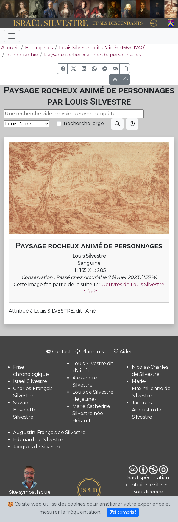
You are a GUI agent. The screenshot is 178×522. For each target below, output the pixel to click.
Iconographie (22, 55)
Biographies (39, 48)
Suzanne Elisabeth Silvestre (24, 410)
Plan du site (92, 351)
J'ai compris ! (123, 512)
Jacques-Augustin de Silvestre (146, 410)
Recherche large (84, 123)
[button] (62, 68)
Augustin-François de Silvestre (49, 432)
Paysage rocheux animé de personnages (92, 55)
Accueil (9, 48)
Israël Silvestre (30, 381)
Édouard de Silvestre (38, 439)
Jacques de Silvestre (37, 447)
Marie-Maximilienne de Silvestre (151, 388)
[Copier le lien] (124, 68)
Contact (58, 351)
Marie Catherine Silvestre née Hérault (91, 413)
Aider (123, 351)
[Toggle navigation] (12, 36)
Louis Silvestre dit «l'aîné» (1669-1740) (102, 48)
